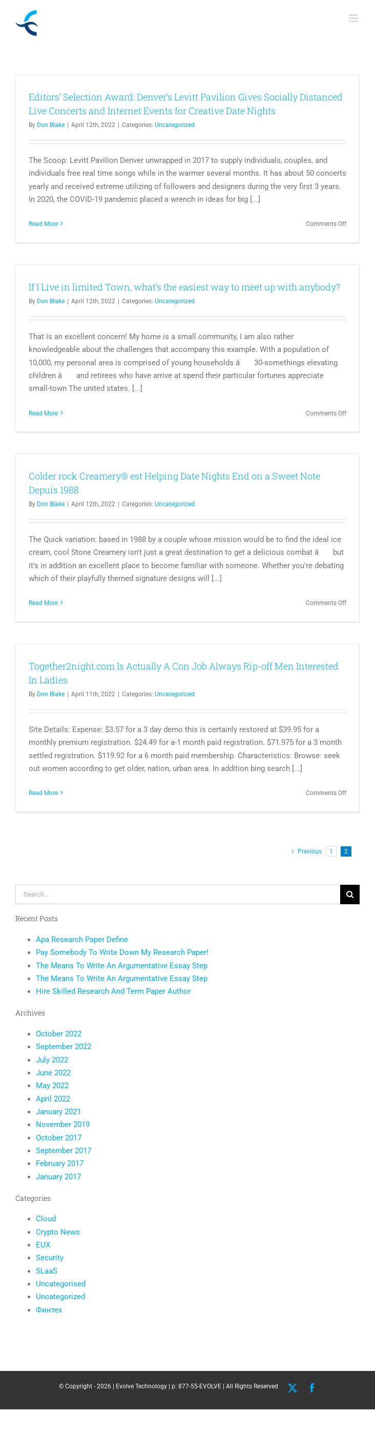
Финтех (49, 1310)
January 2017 (58, 1176)
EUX (43, 1245)
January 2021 (58, 1111)
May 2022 (52, 1085)
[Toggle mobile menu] (354, 18)
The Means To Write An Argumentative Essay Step (121, 965)
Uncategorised (61, 1283)
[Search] (350, 894)
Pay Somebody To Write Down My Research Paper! (122, 952)
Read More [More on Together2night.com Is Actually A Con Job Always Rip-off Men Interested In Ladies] (43, 793)
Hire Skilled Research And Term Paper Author (113, 991)
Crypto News (58, 1232)
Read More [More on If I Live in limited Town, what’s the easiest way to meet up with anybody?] (43, 413)
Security (50, 1257)
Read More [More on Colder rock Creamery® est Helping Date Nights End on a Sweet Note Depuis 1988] (43, 603)
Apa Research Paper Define (82, 939)
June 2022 (53, 1072)
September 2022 (63, 1046)
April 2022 (53, 1099)
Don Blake (51, 125)
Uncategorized (175, 125)
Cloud (46, 1218)
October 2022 (58, 1033)
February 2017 (60, 1163)
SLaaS (46, 1271)
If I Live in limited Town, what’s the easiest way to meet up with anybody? (184, 287)
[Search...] (177, 894)
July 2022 (52, 1060)
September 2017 (63, 1150)
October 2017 (58, 1137)
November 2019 (63, 1124)
